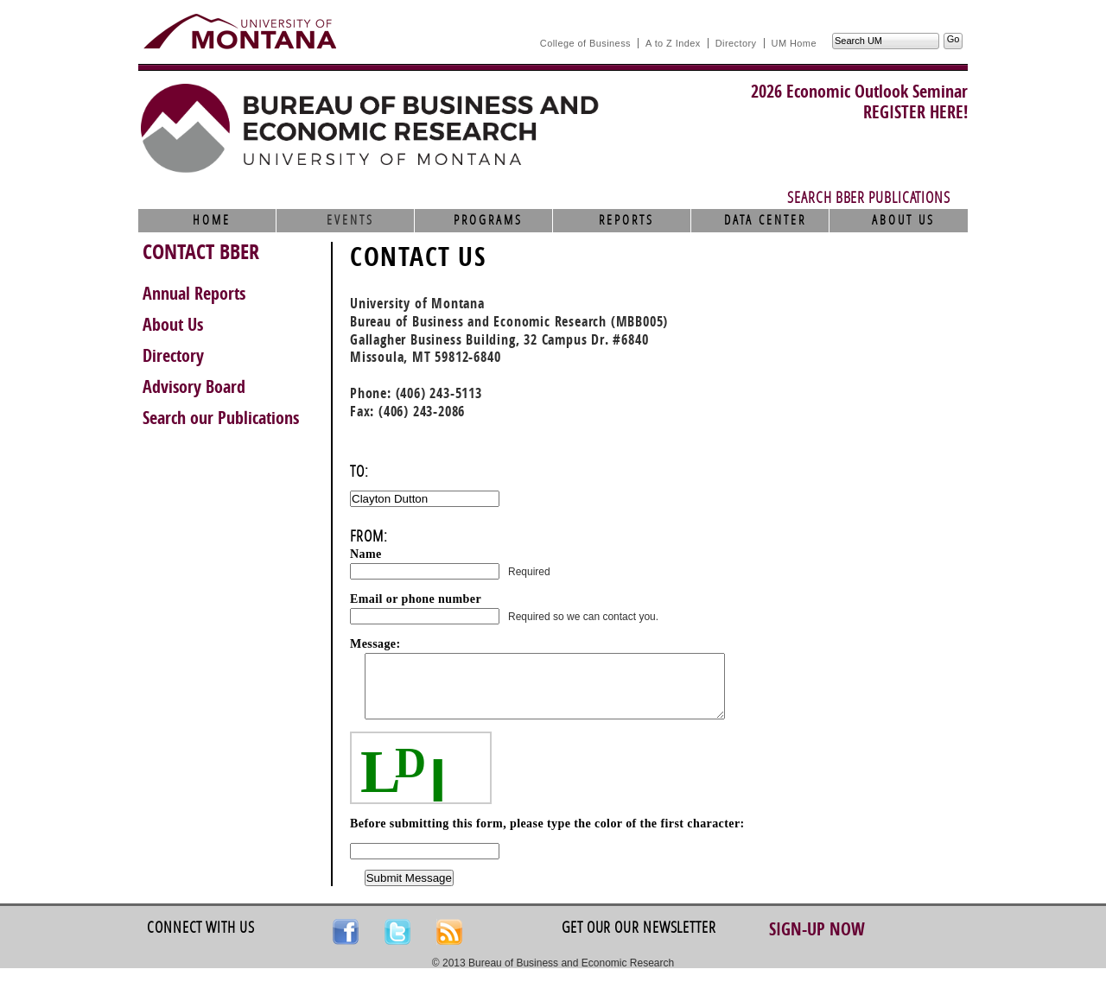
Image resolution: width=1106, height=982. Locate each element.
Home (212, 220)
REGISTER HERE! (915, 112)
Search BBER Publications (868, 197)
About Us (903, 220)
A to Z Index (673, 43)
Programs (488, 220)
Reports (626, 220)
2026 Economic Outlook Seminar (859, 91)
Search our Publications (221, 418)
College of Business (585, 43)
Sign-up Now (817, 942)
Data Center (765, 220)
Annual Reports (194, 293)
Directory (736, 43)
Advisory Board (194, 387)
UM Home (794, 43)
